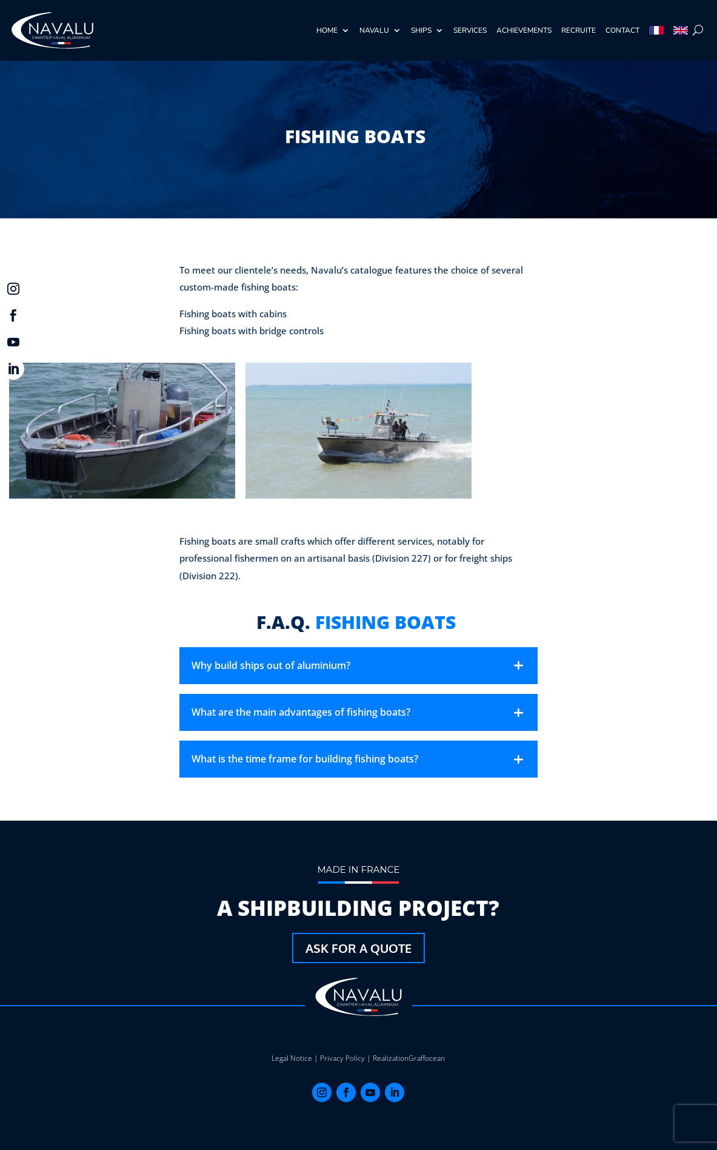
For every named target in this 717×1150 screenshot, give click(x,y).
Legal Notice (292, 1058)
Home (327, 30)
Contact (622, 30)
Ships (421, 30)
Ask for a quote (358, 948)
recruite (578, 30)
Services (470, 30)
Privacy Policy (342, 1058)
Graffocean (427, 1058)
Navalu (374, 30)
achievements (524, 30)
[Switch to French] (656, 30)
